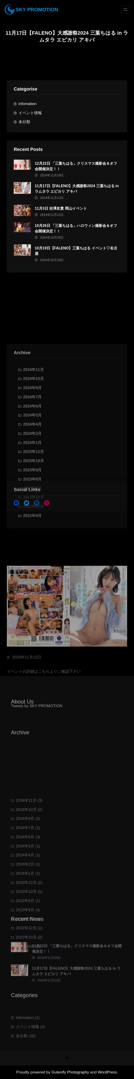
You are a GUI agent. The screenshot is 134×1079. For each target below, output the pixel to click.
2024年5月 (32, 459)
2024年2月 (32, 477)
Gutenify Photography (70, 1072)
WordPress (107, 1072)
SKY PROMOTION (37, 9)
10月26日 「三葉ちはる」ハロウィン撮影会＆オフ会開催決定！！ (76, 233)
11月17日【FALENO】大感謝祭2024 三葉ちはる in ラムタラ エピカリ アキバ (77, 193)
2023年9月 (25, 937)
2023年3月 (32, 532)
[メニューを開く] (125, 10)
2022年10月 (33, 550)
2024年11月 (33, 413)
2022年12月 (33, 541)
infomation (27, 105)
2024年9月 (32, 431)
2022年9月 (32, 559)
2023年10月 (26, 928)
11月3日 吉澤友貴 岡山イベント (61, 213)
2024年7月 (32, 440)
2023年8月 (32, 523)
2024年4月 (32, 468)
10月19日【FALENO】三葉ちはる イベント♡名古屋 (76, 255)
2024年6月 (32, 450)
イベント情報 (30, 114)
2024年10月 (33, 422)
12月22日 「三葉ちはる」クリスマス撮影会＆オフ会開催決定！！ (76, 170)
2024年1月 (32, 486)
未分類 (24, 124)
